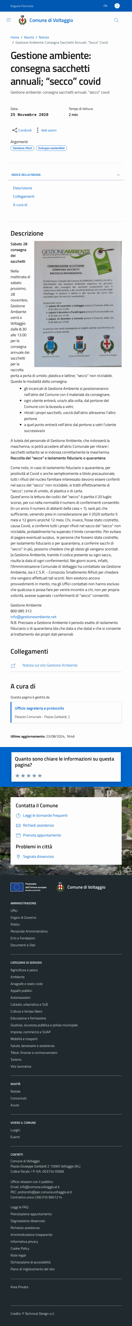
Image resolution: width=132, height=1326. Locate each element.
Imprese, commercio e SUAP (31, 1031)
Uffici (14, 910)
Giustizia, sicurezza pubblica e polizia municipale (44, 1025)
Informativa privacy (24, 1241)
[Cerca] (116, 20)
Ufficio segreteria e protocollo (39, 708)
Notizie (15, 1091)
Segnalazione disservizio (28, 1220)
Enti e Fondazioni (23, 938)
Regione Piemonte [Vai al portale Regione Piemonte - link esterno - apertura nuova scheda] (22, 6)
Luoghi (15, 1130)
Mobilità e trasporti (24, 1038)
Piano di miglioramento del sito (32, 1269)
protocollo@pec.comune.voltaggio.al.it (45, 1192)
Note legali (18, 1255)
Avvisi (15, 1105)
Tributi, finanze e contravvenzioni (34, 1052)
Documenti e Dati (23, 945)
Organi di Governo (23, 917)
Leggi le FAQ (19, 1207)
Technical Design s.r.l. (40, 1313)
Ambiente (18, 976)
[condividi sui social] (22, 130)
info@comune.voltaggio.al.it (40, 1186)
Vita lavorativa (21, 1066)
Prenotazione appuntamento (31, 1213)
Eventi (15, 1136)
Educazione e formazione (28, 1018)
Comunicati (18, 1098)
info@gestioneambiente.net (33, 617)
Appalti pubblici (21, 990)
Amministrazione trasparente (31, 1234)
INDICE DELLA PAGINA (66, 175)
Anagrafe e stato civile (27, 983)
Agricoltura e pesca (24, 970)
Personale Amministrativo (29, 931)
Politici (15, 924)
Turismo (16, 1059)
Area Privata (19, 1286)
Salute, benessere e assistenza (32, 1045)
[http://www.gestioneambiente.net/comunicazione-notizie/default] (66, 665)
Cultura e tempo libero (26, 1011)
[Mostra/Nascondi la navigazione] (8, 19)
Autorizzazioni (20, 997)
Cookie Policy (20, 1248)
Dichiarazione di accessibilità (31, 1262)
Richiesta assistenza (25, 1227)
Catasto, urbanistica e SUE (29, 1004)
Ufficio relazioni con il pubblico (32, 1181)
